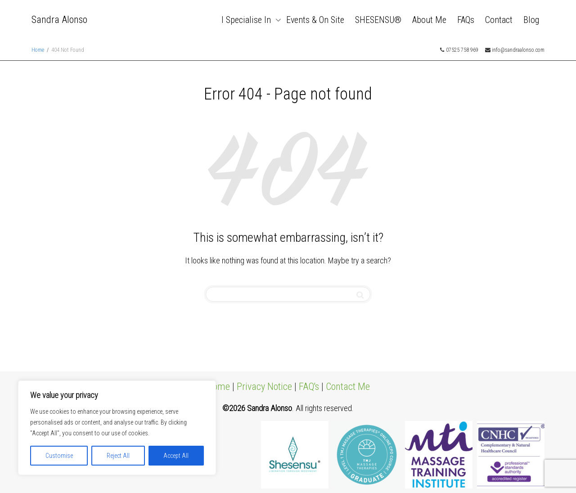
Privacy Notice (264, 386)
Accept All (176, 455)
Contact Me (348, 386)
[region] (117, 427)
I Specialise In (247, 19)
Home (218, 386)
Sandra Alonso (59, 19)
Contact (499, 19)
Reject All (118, 455)
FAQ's (309, 386)
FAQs (465, 19)
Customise (59, 455)
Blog (531, 19)
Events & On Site (315, 19)
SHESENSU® (378, 19)
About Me (429, 19)
